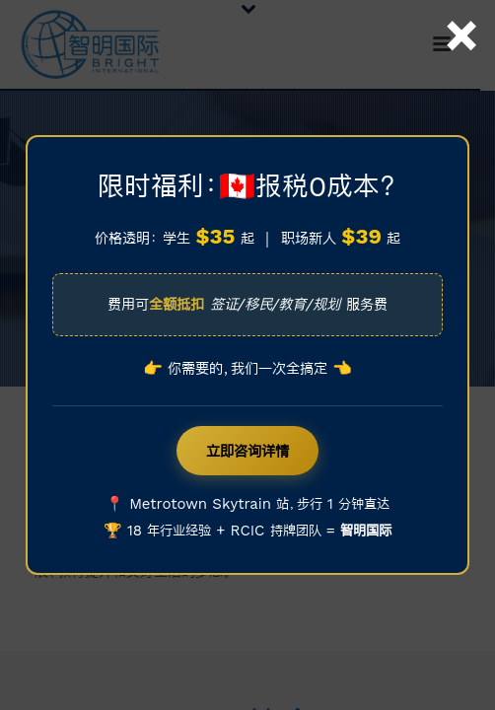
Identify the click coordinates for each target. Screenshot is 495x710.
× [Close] (461, 13)
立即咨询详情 (247, 451)
